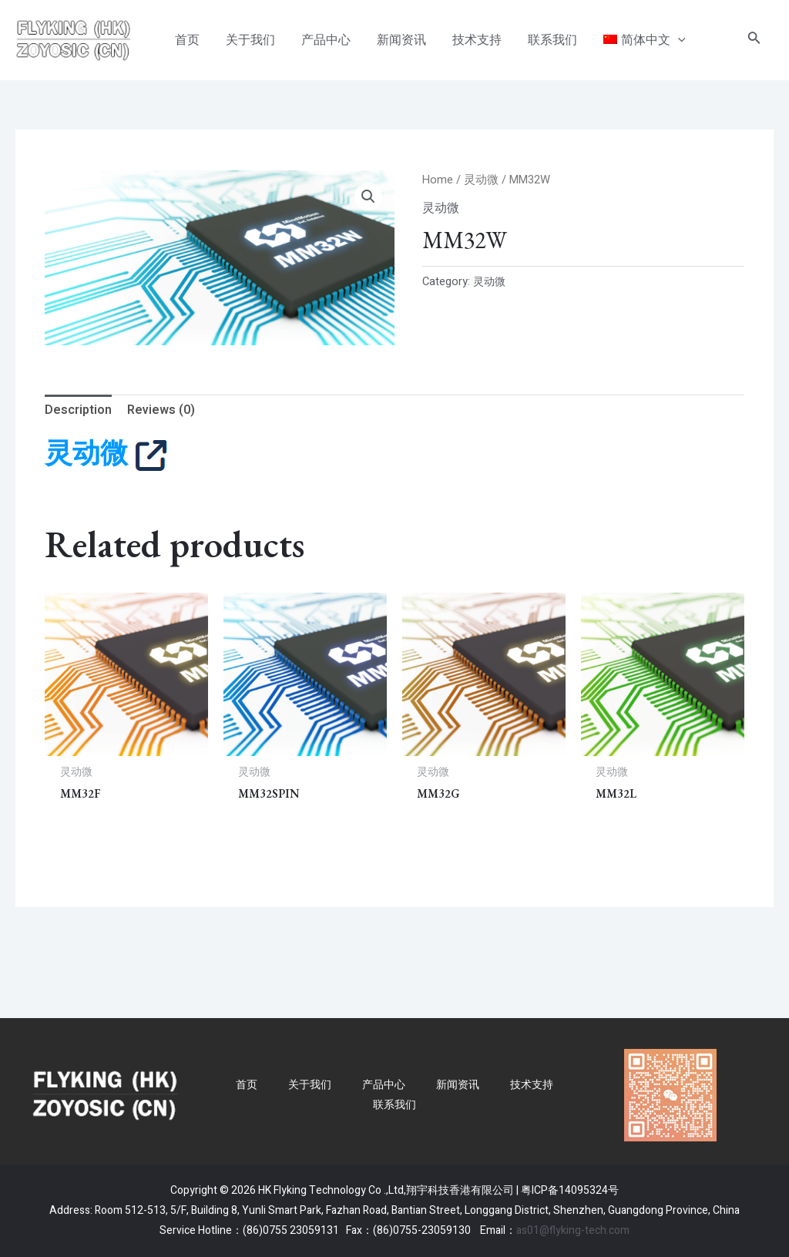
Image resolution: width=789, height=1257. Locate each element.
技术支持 (531, 1085)
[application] (668, 40)
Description (78, 410)
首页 (246, 1085)
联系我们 (394, 1105)
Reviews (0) (161, 410)
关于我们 (309, 1085)
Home (437, 180)
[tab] (78, 411)
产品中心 (383, 1085)
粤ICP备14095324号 (570, 1191)
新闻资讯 (457, 1085)
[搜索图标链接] (754, 40)
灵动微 (481, 180)
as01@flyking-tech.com (573, 1230)
